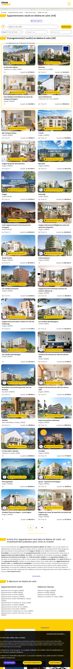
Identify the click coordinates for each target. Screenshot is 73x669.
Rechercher (66, 27)
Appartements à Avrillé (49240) (12, 592)
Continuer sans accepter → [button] (55, 634)
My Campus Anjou (9, 133)
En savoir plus (9, 663)
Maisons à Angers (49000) (47, 590)
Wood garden (7, 482)
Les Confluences (45, 97)
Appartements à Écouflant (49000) (13, 609)
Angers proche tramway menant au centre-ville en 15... (52, 290)
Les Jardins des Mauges (11, 354)
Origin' (4, 194)
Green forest (7, 258)
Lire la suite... (36, 576)
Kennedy (41, 194)
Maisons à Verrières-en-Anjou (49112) (50, 597)
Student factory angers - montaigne (16, 512)
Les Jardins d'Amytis (10, 289)
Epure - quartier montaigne (49, 482)
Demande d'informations (17, 63)
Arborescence (44, 258)
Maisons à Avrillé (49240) (46, 592)
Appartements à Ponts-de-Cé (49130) (14, 607)
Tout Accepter (55, 663)
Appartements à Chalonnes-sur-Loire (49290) (17, 611)
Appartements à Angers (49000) (12, 590)
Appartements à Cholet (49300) (12, 595)
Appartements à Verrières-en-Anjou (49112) (16, 603)
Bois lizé (41, 164)
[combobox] (12, 32)
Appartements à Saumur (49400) (13, 597)
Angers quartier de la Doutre (13, 164)
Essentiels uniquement (32, 663)
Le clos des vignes (11, 67)
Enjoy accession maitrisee (48, 420)
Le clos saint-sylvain (10, 451)
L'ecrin (41, 133)
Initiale (5, 420)
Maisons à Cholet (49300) (47, 595)
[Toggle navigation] (69, 4)
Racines (41, 67)
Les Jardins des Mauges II (48, 322)
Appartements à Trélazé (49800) (12, 605)
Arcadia (41, 451)
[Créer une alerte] (36, 21)
